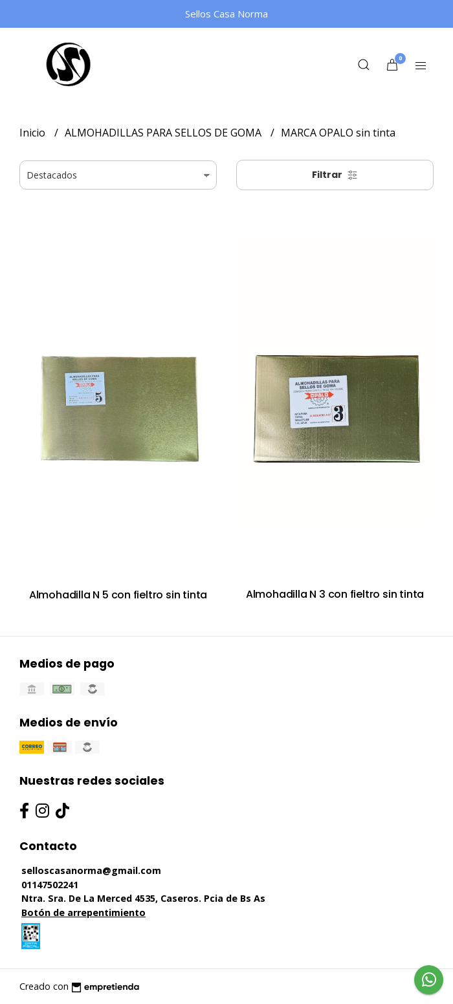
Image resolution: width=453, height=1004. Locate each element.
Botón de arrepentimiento (83, 912)
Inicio (33, 133)
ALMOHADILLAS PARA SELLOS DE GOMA (164, 133)
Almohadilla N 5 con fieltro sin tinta (118, 594)
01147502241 (49, 884)
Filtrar (335, 174)
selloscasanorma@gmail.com (91, 870)
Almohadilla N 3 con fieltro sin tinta (335, 594)
